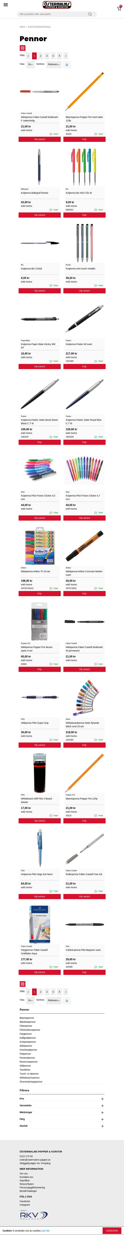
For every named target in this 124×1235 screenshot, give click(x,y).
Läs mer (45, 1230)
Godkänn (112, 1230)
